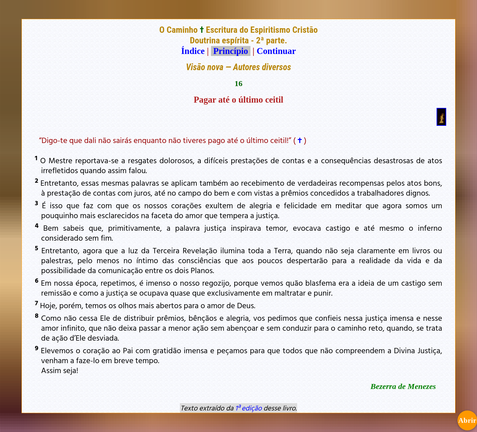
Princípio (230, 51)
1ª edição (248, 408)
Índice (193, 51)
